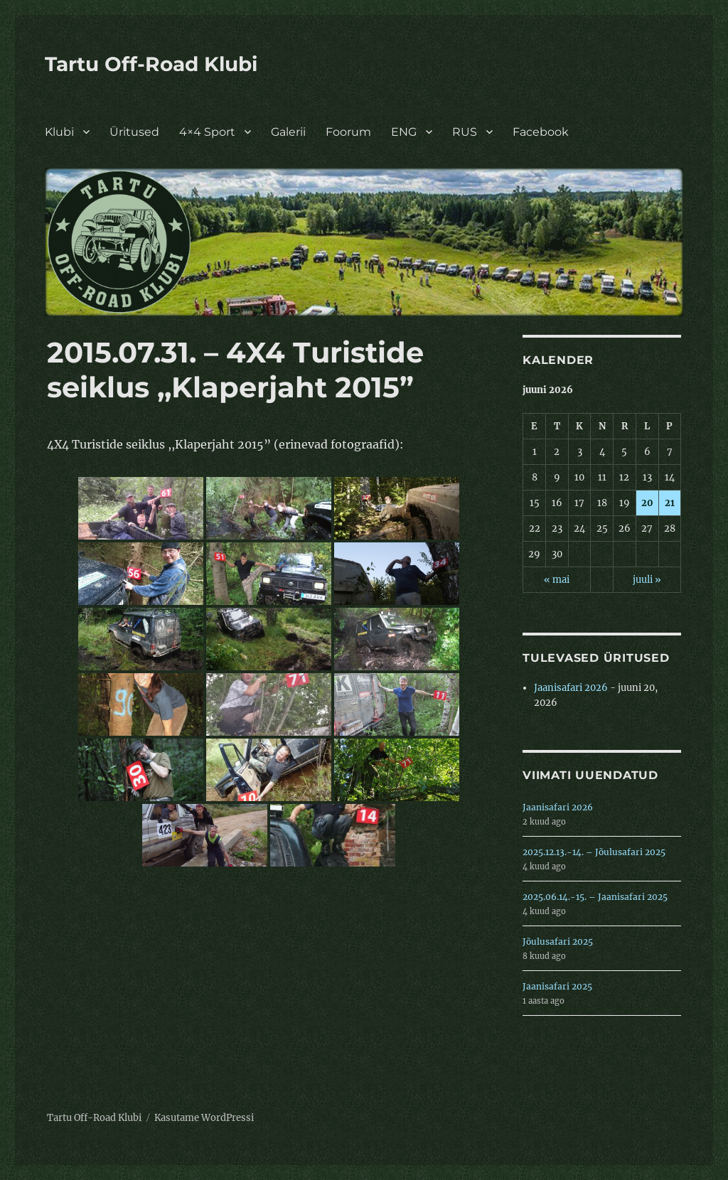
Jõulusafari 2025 (558, 941)
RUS (464, 132)
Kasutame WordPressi (204, 1118)
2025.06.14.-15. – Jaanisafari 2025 (595, 896)
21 (670, 503)
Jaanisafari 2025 (557, 986)
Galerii (288, 132)
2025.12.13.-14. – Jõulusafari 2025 (594, 852)
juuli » (647, 580)
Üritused (134, 132)
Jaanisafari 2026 (571, 688)
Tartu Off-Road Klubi (151, 64)
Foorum (348, 132)
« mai (556, 580)
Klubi (59, 132)
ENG (404, 132)
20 (647, 503)
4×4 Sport (207, 132)
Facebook (541, 132)
